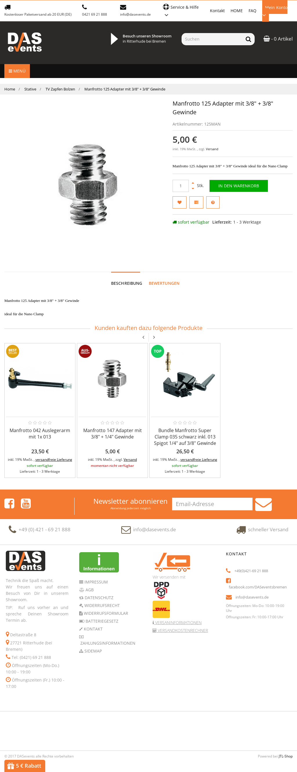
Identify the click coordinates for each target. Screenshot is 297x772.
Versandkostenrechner (182, 624)
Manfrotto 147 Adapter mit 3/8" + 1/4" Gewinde (112, 427)
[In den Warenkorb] (238, 186)
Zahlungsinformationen (107, 637)
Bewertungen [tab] (164, 277)
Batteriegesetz (101, 615)
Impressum (95, 576)
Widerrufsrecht (101, 599)
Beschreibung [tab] (126, 277)
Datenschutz (98, 592)
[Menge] (181, 186)
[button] (183, 10)
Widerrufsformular (105, 607)
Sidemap (92, 645)
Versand (212, 149)
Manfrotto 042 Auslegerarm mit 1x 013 (40, 427)
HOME (237, 10)
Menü (17, 71)
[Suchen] (212, 39)
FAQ (252, 10)
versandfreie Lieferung (53, 454)
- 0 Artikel (278, 38)
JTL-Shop (286, 750)
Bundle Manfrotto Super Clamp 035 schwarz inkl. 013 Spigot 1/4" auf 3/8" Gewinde (185, 431)
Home (9, 89)
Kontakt (217, 10)
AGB (89, 584)
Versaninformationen (178, 616)
